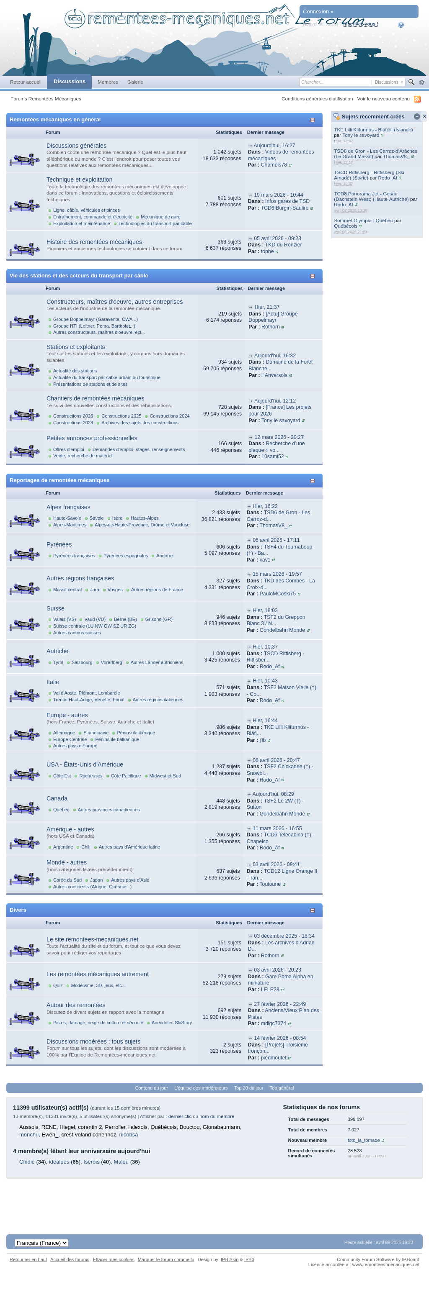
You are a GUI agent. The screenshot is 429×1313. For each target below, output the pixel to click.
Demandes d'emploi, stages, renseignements (139, 449)
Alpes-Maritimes (69, 524)
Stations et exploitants (76, 347)
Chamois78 (274, 165)
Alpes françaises (68, 507)
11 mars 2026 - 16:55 (277, 828)
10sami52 (272, 456)
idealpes (59, 1162)
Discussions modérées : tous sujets (93, 1041)
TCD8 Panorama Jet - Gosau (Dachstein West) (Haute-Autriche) (371, 196)
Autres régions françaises (80, 578)
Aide (407, 24)
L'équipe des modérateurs (200, 1087)
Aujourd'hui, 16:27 (274, 146)
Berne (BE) (125, 619)
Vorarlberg (111, 662)
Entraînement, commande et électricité (92, 216)
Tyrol (58, 662)
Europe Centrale (70, 739)
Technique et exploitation (79, 179)
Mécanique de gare (161, 216)
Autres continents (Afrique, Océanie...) (92, 886)
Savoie (97, 518)
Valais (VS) (64, 619)
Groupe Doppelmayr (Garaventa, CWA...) (95, 319)
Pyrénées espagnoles (125, 555)
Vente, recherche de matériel (82, 455)
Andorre (164, 555)
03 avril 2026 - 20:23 (277, 970)
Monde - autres (67, 862)
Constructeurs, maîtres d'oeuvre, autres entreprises (115, 301)
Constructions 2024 (169, 415)
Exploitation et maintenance (81, 223)
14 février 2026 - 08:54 (280, 1038)
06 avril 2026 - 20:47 (276, 760)
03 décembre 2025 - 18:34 (284, 936)
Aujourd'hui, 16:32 (275, 356)
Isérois (91, 1162)
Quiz (58, 985)
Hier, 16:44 (265, 720)
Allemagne (64, 732)
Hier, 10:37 (265, 647)
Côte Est (62, 775)
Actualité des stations (75, 370)
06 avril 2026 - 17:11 (276, 540)
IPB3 (249, 1259)
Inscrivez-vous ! (361, 23)
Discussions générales (76, 145)
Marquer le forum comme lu (166, 1259)
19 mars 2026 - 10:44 (278, 195)
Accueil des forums (69, 1259)
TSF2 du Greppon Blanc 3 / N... (276, 620)
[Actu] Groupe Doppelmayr (272, 317)
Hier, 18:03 (265, 610)
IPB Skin (229, 1259)
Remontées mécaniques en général (55, 119)
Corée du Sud (67, 879)
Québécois (345, 225)
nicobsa (128, 1134)
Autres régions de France (157, 589)
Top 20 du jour (249, 1087)
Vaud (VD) (95, 619)
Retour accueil (25, 82)
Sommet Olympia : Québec (363, 220)
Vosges (115, 589)
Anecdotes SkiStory (172, 1022)
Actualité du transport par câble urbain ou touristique (106, 377)
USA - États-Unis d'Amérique (85, 764)
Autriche (57, 651)
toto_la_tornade (364, 1140)
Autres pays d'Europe (75, 745)
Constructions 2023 (73, 422)
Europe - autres (67, 715)
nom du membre (216, 1116)
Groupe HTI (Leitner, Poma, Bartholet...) (94, 325)
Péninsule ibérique (136, 732)
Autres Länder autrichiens (157, 662)
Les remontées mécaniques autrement (98, 974)
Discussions (69, 81)
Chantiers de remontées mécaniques (96, 398)
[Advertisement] (214, 1197)
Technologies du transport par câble (155, 223)
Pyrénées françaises (74, 555)
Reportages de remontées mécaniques (59, 480)
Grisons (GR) (159, 619)
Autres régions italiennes (158, 699)
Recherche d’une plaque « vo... (276, 447)
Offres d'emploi (68, 449)
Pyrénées (59, 544)
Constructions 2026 (73, 415)
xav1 (265, 560)
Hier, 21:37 (267, 307)
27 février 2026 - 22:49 (280, 1004)
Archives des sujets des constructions (139, 422)
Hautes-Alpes (144, 518)
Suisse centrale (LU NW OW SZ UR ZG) (94, 625)
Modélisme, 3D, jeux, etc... (98, 985)
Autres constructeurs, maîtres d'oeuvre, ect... (99, 332)
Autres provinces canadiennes (109, 809)
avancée (421, 82)
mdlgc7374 (273, 1023)
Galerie (135, 82)
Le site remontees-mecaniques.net (92, 939)
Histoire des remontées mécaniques (94, 241)
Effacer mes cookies (113, 1259)
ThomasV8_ (396, 156)
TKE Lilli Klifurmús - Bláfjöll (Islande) (373, 129)
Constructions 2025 (121, 415)
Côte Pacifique (126, 775)
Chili (85, 846)
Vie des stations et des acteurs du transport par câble (79, 275)
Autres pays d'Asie (130, 879)
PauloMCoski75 (278, 594)
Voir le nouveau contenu (383, 98)
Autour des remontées (76, 1005)
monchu (29, 1134)
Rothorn (270, 327)
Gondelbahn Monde (282, 630)
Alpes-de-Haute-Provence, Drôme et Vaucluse (142, 524)
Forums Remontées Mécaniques (45, 98)
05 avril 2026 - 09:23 (277, 238)
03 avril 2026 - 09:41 (276, 864)
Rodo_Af (387, 177)
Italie (53, 682)
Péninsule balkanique (117, 739)
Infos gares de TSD (287, 201)
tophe (267, 251)
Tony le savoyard (360, 135)
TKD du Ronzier (283, 245)
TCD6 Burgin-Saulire (284, 208)
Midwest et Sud (165, 775)
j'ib (263, 740)
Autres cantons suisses (77, 632)
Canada (57, 798)
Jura (94, 589)
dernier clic (179, 1116)
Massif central (67, 589)
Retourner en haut (28, 1259)
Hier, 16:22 (265, 506)
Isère (117, 518)
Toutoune (270, 884)
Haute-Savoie (67, 518)
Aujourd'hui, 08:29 (273, 794)
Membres (108, 82)
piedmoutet (274, 1058)
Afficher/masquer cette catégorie (314, 119)
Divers (18, 910)
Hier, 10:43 (265, 681)
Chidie (27, 1162)
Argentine (63, 846)
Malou (121, 1162)
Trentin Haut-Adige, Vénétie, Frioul (88, 699)
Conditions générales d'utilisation (317, 98)
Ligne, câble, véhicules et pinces (86, 210)
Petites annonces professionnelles (92, 438)
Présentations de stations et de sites (90, 384)
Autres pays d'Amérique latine (129, 846)
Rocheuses (90, 775)
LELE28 (270, 989)
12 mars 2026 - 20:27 (279, 437)
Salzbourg (82, 662)
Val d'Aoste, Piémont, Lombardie (86, 692)
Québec (61, 809)
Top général (282, 1087)
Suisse (56, 608)
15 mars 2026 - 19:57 (277, 574)
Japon (96, 879)
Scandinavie (96, 732)
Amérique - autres (70, 829)
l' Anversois (274, 375)
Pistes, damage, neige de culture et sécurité (98, 1022)
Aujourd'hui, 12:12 (275, 401)
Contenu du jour (151, 1087)
